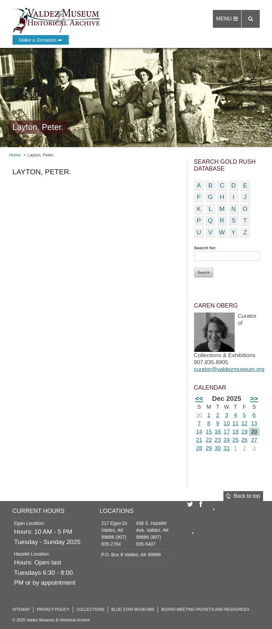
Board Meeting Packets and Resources (205, 609)
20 (254, 432)
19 (244, 432)
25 (235, 440)
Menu (227, 18)
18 (235, 432)
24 (226, 440)
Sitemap (21, 609)
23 (217, 440)
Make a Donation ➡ (40, 40)
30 (199, 415)
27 (254, 440)
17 (226, 432)
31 (226, 448)
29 (209, 448)
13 (254, 423)
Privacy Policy (53, 609)
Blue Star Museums (132, 609)
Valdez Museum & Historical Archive (56, 19)
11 (235, 423)
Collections (90, 609)
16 (217, 432)
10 (226, 423)
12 (244, 423)
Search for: (205, 247)
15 (209, 432)
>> (254, 398)
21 (199, 440)
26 (244, 440)
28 (199, 448)
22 (209, 440)
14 (199, 432)
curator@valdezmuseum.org (229, 369)
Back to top (243, 496)
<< (199, 398)
